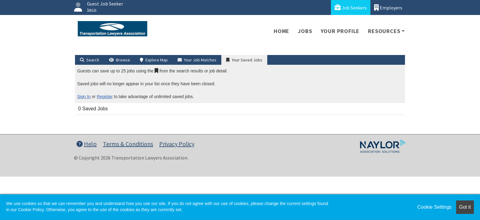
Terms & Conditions (128, 144)
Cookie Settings (434, 207)
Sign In (84, 96)
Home (281, 31)
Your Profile (340, 31)
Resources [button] (384, 31)
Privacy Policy (176, 144)
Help (87, 144)
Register (105, 96)
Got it (465, 207)
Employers (388, 7)
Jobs (305, 31)
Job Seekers (351, 7)
